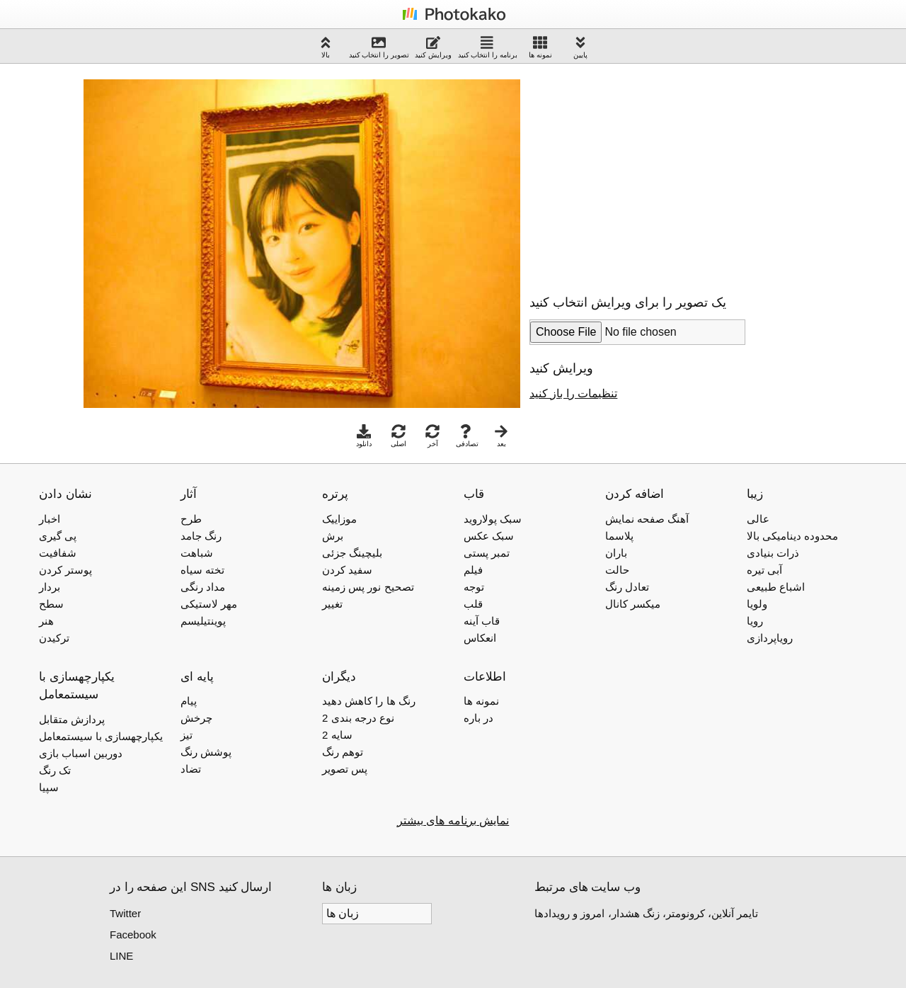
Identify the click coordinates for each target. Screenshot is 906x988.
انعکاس (480, 638)
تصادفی (467, 436)
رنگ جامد (201, 536)
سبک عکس (489, 536)
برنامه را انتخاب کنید (487, 47)
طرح (191, 519)
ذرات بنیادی (773, 553)
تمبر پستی (487, 553)
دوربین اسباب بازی (80, 753)
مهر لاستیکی (208, 604)
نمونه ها (540, 47)
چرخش (196, 718)
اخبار (49, 519)
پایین (580, 47)
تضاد (190, 769)
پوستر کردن (65, 570)
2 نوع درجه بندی (358, 718)
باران (616, 553)
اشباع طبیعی (776, 587)
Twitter (125, 913)
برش (332, 536)
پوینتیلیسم (203, 621)
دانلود (364, 436)
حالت (617, 570)
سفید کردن (347, 570)
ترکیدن (54, 638)
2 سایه (337, 735)
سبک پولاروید (493, 519)
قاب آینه (482, 621)
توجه (474, 587)
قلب (473, 604)
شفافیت (57, 553)
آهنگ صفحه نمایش (647, 519)
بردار (49, 587)
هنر (46, 621)
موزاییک (339, 519)
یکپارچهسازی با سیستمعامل (101, 736)
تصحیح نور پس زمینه (368, 587)
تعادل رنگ (627, 587)
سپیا (49, 787)
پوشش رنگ (205, 752)
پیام (188, 701)
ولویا (757, 604)
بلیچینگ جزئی (352, 553)
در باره (478, 718)
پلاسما (619, 536)
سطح (51, 604)
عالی (758, 519)
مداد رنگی (202, 587)
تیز (186, 735)
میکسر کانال (632, 604)
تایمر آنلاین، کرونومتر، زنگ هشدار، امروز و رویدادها (646, 913)
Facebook (133, 935)
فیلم (473, 570)
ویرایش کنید (433, 47)
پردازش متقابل (72, 719)
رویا (755, 621)
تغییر (332, 604)
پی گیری (57, 536)
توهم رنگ (342, 752)
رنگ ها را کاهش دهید (368, 701)
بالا (326, 47)
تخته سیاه (202, 570)
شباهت (196, 553)
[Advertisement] (648, 173)
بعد (501, 436)
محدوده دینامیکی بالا (792, 536)
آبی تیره (764, 570)
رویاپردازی (770, 638)
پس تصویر (344, 769)
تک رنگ (55, 770)
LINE (121, 956)
